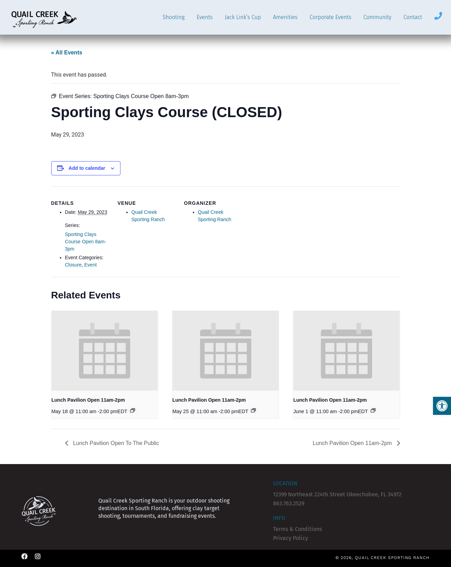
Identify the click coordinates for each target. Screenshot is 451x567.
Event (90, 265)
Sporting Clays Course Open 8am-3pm (85, 242)
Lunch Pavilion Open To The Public (115, 443)
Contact (413, 17)
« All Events (66, 52)
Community (377, 17)
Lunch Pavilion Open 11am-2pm (88, 400)
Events (205, 17)
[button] (442, 406)
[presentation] (105, 351)
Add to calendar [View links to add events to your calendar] (87, 168)
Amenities (285, 17)
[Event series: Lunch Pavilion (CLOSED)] (132, 410)
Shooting (173, 17)
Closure (73, 265)
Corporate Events (330, 17)
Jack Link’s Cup (243, 17)
